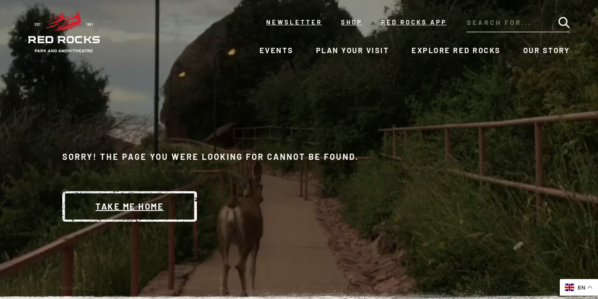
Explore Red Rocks (456, 50)
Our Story (546, 50)
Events (277, 50)
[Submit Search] (564, 22)
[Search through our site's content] (505, 22)
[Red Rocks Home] (64, 32)
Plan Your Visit (353, 50)
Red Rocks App (414, 22)
